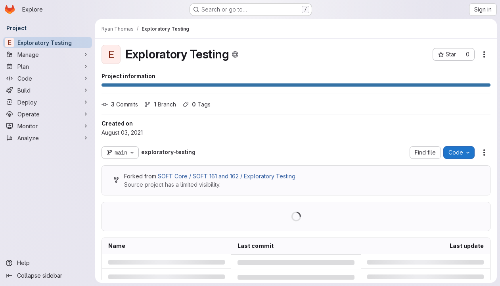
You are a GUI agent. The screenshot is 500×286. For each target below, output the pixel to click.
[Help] (47, 263)
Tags (196, 104)
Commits (120, 104)
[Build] (47, 90)
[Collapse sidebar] (47, 275)
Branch (160, 104)
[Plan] (47, 66)
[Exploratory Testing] (47, 42)
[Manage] (47, 54)
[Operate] (47, 114)
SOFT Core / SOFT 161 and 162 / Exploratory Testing (226, 176)
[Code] (47, 78)
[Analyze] (47, 137)
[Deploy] (47, 102)
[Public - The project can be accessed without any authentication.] (235, 54)
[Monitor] (47, 125)
